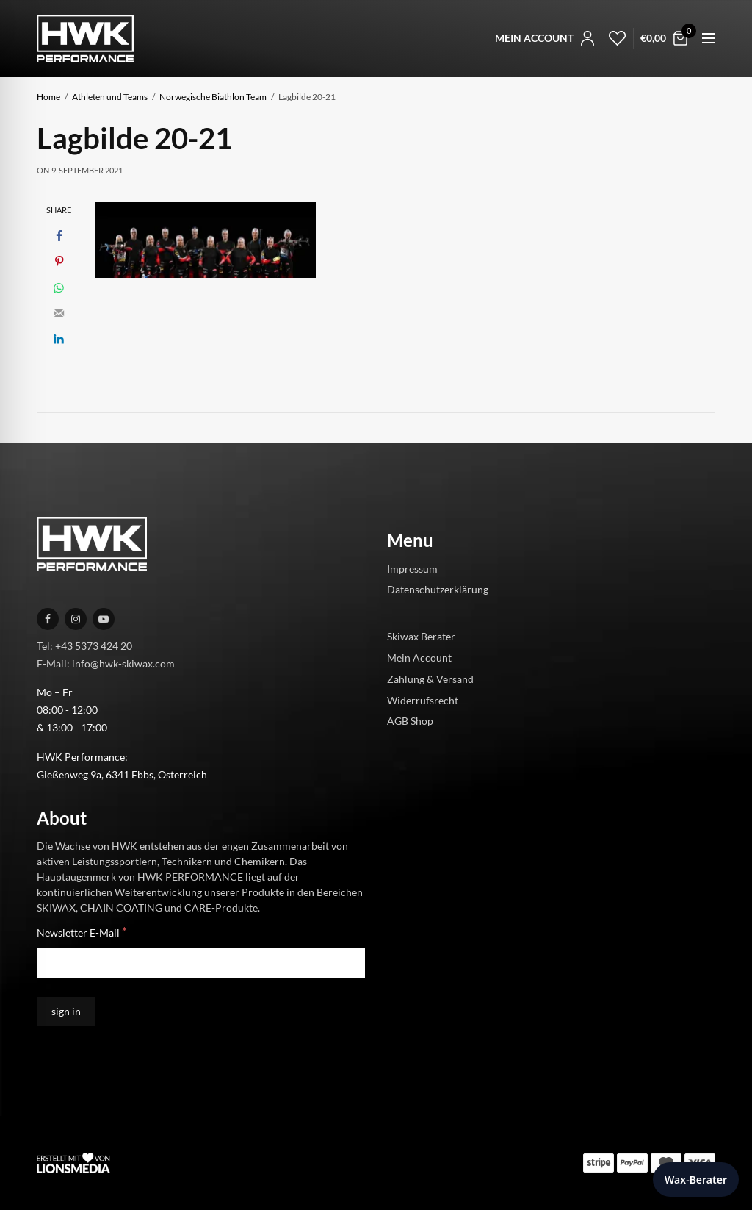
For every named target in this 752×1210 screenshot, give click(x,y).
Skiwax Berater (421, 636)
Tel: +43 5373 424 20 (84, 646)
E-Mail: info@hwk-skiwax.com (106, 662)
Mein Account (419, 657)
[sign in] (66, 1011)
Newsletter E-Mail (82, 931)
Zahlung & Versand (430, 679)
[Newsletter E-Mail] (201, 963)
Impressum (412, 568)
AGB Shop (410, 721)
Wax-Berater (696, 1179)
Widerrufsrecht (422, 699)
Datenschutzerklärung (437, 589)
